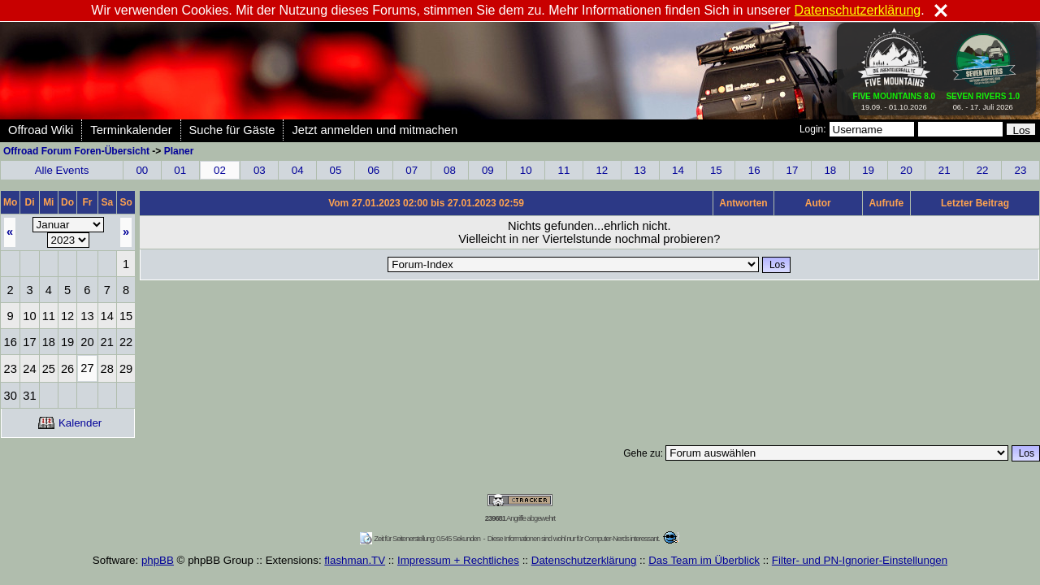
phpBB (157, 560)
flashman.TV (354, 560)
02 (220, 170)
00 (142, 170)
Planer (179, 151)
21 (944, 170)
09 (488, 170)
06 (373, 170)
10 (526, 170)
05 (336, 170)
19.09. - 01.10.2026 (894, 98)
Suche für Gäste (232, 130)
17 (792, 170)
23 (1021, 170)
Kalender (70, 423)
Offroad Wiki (40, 130)
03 (260, 170)
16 (754, 170)
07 (411, 170)
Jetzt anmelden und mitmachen (374, 130)
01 (180, 170)
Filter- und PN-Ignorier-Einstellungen (859, 560)
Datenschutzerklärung (584, 560)
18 (830, 170)
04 (298, 170)
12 (602, 170)
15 (716, 170)
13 (640, 170)
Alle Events (62, 170)
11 (564, 170)
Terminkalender (130, 130)
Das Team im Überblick (704, 560)
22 (983, 170)
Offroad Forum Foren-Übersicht (76, 151)
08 (450, 170)
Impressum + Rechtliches (458, 560)
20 (906, 170)
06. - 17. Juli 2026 (983, 98)
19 (868, 170)
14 (678, 170)
